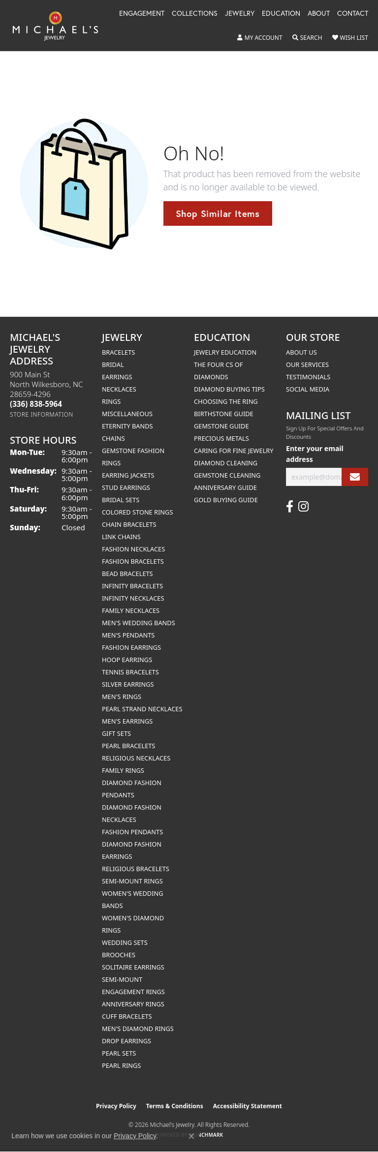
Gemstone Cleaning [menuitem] (227, 475)
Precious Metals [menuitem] (221, 438)
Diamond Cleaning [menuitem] (225, 462)
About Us (301, 352)
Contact (352, 14)
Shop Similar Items (218, 213)
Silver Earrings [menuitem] (128, 684)
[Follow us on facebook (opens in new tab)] (289, 507)
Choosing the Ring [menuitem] (226, 401)
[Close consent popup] (191, 1136)
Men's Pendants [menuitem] (128, 635)
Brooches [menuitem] (118, 954)
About (319, 14)
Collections (195, 14)
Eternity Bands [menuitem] (127, 426)
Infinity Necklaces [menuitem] (133, 598)
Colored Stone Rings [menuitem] (137, 512)
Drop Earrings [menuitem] (126, 1040)
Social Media (307, 389)
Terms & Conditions (174, 1106)
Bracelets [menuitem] (118, 352)
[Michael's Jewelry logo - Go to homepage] (60, 25)
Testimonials (308, 376)
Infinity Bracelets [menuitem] (132, 585)
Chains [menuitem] (113, 438)
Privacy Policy (116, 1106)
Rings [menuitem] (111, 401)
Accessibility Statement (247, 1106)
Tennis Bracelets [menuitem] (130, 671)
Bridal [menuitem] (113, 364)
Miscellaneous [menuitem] (127, 413)
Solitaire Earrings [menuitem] (133, 967)
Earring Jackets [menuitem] (128, 475)
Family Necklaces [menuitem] (130, 610)
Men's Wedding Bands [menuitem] (138, 622)
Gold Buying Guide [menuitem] (226, 499)
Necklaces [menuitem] (119, 389)
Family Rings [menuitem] (123, 770)
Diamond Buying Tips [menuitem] (229, 389)
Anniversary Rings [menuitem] (133, 1004)
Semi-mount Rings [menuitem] (132, 881)
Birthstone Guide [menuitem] (223, 413)
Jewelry (239, 14)
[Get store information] (41, 414)
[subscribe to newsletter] (355, 477)
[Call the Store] (36, 404)
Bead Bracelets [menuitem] (127, 573)
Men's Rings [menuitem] (121, 696)
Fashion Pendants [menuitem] (132, 831)
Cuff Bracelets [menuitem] (127, 1016)
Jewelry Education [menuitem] (225, 352)
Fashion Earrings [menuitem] (131, 647)
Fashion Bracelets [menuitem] (133, 561)
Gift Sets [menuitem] (116, 733)
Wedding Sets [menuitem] (125, 942)
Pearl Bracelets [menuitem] (128, 745)
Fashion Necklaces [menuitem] (133, 549)
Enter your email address (315, 453)
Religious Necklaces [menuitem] (136, 758)
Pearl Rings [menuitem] (121, 1065)
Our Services (307, 364)
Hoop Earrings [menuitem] (127, 659)
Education (281, 14)
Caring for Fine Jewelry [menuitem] (234, 450)
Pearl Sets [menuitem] (119, 1053)
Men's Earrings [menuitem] (127, 721)
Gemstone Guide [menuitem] (221, 426)
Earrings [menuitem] (117, 376)
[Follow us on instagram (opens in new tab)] (303, 507)
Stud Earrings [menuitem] (126, 487)
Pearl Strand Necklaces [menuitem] (142, 708)
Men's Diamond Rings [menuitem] (138, 1028)
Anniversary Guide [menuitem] (225, 487)
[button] (260, 37)
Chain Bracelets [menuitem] (129, 524)
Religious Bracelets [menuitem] (135, 868)
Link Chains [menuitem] (121, 536)
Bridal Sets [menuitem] (120, 499)
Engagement (141, 14)
